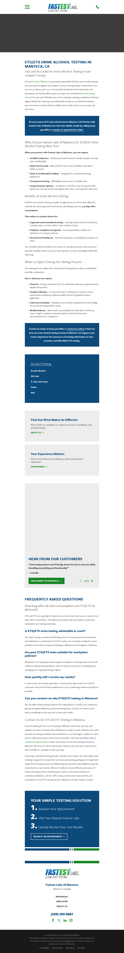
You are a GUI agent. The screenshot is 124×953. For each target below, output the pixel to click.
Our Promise (39, 466)
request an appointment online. (68, 129)
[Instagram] (71, 853)
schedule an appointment (36, 675)
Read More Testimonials (46, 514)
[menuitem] (62, 371)
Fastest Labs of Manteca (38, 81)
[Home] (62, 7)
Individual (62, 829)
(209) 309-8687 (56, 328)
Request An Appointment (49, 769)
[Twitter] (59, 853)
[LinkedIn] (65, 853)
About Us (37, 432)
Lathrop (30, 89)
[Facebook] (53, 853)
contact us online (75, 328)
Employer (62, 834)
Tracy (48, 89)
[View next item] (92, 514)
